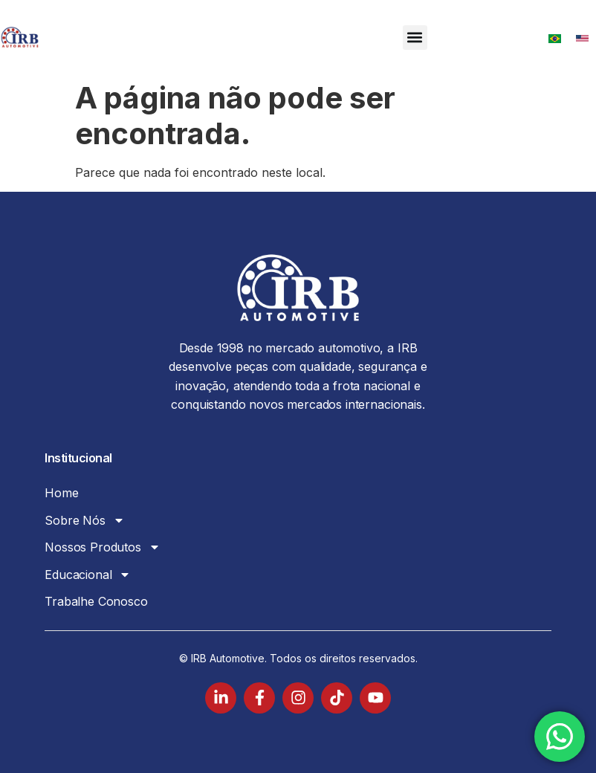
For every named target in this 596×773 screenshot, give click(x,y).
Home (61, 492)
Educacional (88, 574)
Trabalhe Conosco (96, 601)
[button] (415, 37)
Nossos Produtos (103, 547)
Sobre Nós (85, 520)
